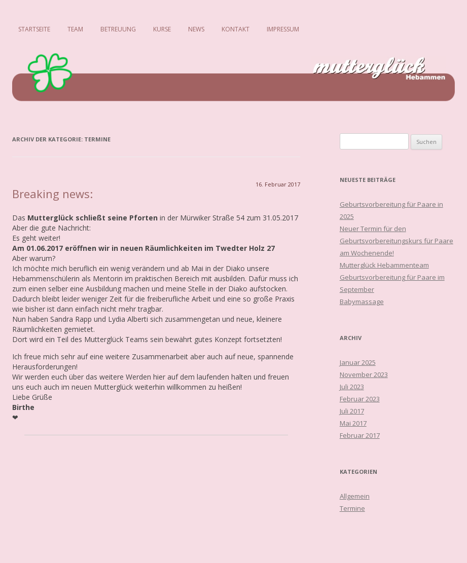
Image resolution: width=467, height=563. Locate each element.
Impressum (283, 29)
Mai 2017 (353, 423)
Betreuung (118, 29)
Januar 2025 (358, 362)
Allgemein (355, 496)
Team (75, 29)
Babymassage (362, 301)
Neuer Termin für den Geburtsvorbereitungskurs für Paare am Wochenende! (396, 240)
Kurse (162, 29)
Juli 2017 (352, 411)
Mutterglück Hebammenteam (384, 265)
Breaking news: (52, 193)
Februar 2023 (360, 398)
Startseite (34, 29)
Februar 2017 (360, 435)
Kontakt (235, 29)
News (196, 29)
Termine (352, 508)
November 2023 (364, 374)
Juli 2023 (352, 386)
